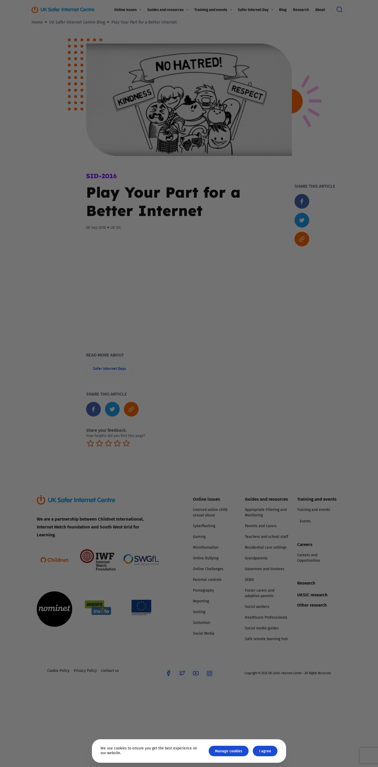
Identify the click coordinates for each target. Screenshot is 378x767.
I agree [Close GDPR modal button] (265, 751)
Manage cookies (228, 751)
